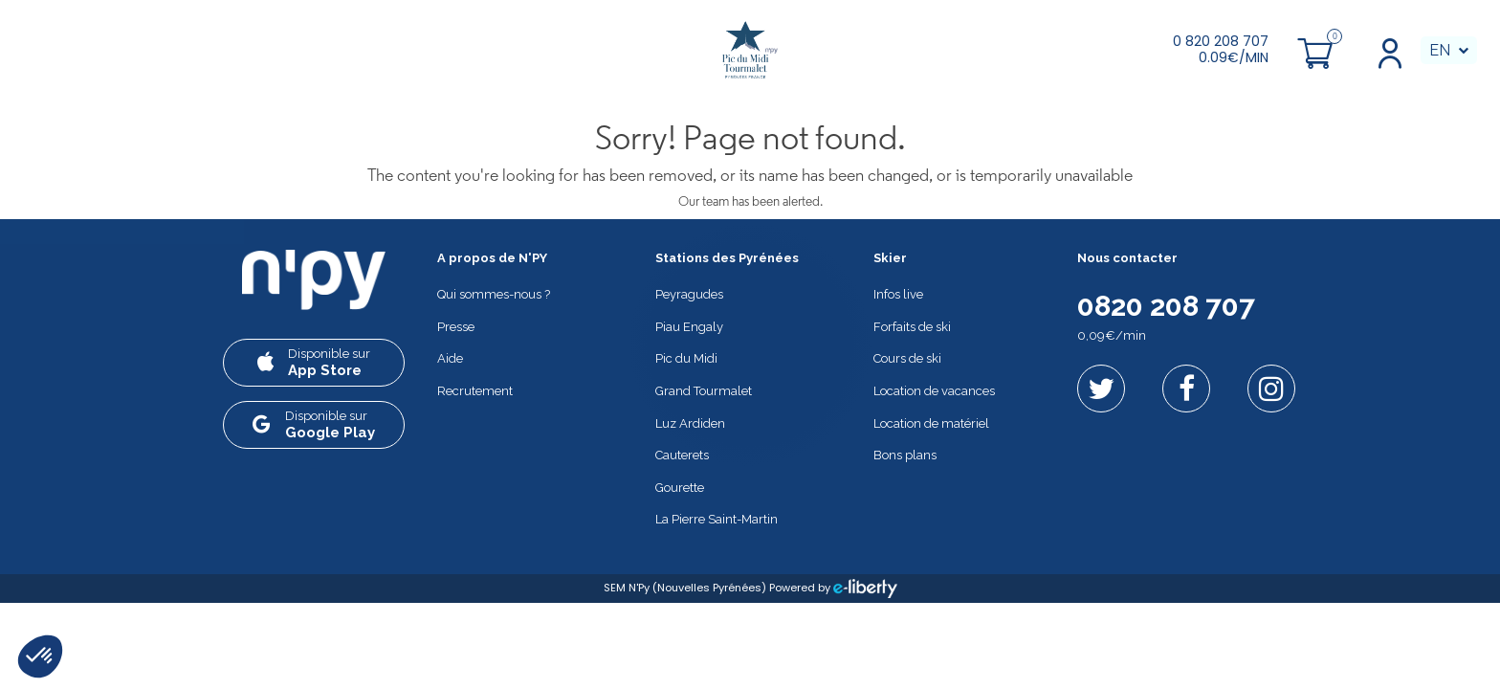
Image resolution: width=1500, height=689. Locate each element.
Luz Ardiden (690, 423)
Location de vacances (934, 391)
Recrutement (475, 391)
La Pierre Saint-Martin (716, 519)
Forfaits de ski (912, 327)
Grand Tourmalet (703, 391)
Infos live (898, 294)
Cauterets (682, 455)
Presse (455, 327)
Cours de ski (907, 358)
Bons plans (905, 455)
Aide (450, 358)
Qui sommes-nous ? (493, 294)
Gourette (679, 487)
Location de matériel (931, 423)
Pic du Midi (686, 358)
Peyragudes (689, 294)
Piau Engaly (689, 327)
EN (1439, 50)
